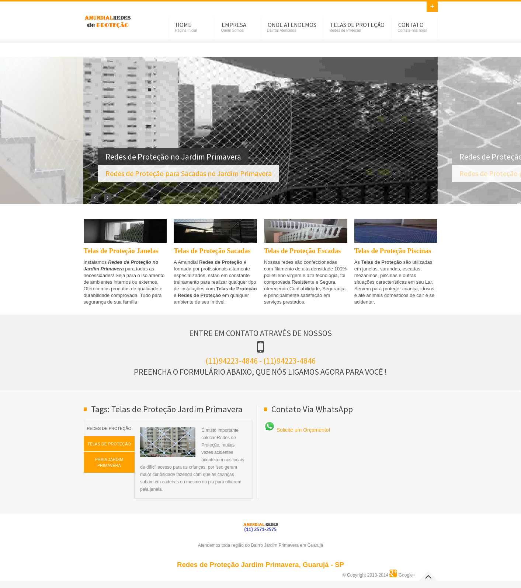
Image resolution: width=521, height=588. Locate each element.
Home (183, 24)
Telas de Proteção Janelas (121, 251)
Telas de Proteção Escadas (302, 251)
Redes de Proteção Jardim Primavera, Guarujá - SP (260, 564)
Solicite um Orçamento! (297, 430)
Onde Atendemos (292, 24)
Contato (411, 24)
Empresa (234, 24)
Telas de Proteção (357, 24)
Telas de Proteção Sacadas (212, 251)
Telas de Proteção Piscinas (392, 251)
